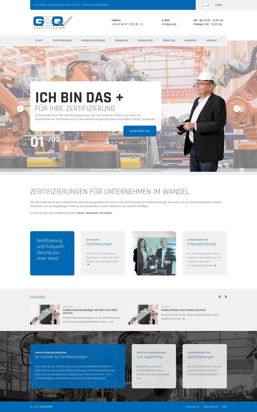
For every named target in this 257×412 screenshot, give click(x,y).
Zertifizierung (62, 40)
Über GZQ (169, 40)
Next (236, 107)
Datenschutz (210, 407)
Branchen (121, 40)
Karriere (191, 40)
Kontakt (211, 40)
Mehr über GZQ (139, 131)
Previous (20, 108)
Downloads (145, 40)
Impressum (192, 407)
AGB (224, 407)
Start (39, 40)
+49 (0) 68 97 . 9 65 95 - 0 (126, 24)
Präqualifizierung (93, 40)
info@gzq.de (169, 24)
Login (218, 5)
